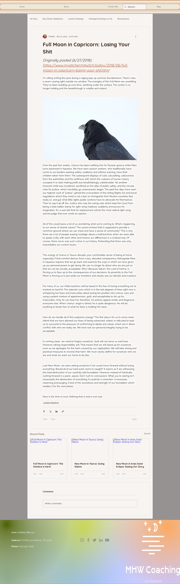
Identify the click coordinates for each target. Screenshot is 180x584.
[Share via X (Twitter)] (50, 411)
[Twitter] (94, 540)
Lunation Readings (76, 19)
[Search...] (134, 7)
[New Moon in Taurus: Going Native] (90, 448)
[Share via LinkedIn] (56, 411)
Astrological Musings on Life (100, 19)
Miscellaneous (123, 19)
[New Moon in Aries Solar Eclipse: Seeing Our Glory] (131, 448)
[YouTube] (107, 540)
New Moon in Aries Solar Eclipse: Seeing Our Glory (130, 465)
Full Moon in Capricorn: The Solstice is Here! (48, 465)
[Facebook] (88, 540)
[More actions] (135, 36)
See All (147, 434)
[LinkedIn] (100, 540)
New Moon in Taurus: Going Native (89, 465)
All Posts (33, 19)
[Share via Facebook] (44, 411)
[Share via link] (63, 411)
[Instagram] (82, 540)
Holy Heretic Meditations (52, 19)
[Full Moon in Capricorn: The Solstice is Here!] (48, 448)
